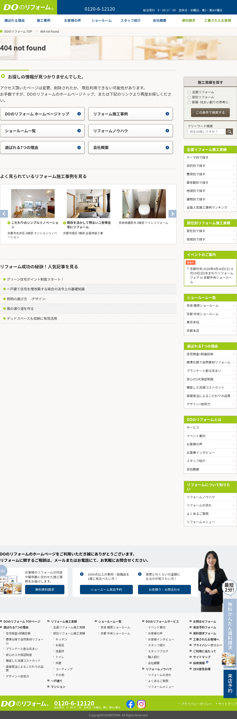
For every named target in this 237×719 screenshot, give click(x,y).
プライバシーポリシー (207, 645)
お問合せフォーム (204, 621)
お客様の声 (194, 444)
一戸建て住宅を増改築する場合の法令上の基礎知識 (46, 288)
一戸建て (56, 681)
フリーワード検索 (200, 126)
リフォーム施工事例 (131, 114)
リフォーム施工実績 (64, 621)
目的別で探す (195, 165)
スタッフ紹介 (195, 460)
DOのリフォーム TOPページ (21, 621)
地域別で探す (195, 190)
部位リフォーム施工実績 (69, 633)
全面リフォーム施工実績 (207, 149)
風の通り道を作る (20, 308)
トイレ (60, 657)
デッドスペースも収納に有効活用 (32, 318)
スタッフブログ (158, 651)
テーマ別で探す (197, 157)
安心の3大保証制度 (199, 379)
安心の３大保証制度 (19, 655)
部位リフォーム (201, 97)
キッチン (61, 639)
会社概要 (131, 147)
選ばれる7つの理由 (43, 147)
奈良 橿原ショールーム (202, 305)
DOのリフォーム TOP (18, 31)
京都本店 (192, 330)
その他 (60, 675)
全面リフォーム (201, 92)
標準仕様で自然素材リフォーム (208, 362)
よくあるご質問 (197, 513)
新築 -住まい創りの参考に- (209, 102)
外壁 (58, 663)
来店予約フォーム (204, 627)
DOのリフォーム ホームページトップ (43, 114)
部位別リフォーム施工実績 (208, 222)
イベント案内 (195, 436)
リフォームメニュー (200, 522)
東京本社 (192, 322)
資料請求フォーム (204, 633)
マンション (58, 686)
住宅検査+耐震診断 (199, 354)
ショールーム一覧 (43, 131)
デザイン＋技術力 (17, 676)
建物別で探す (195, 199)
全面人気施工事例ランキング (206, 207)
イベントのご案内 (201, 254)
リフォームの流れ (199, 505)
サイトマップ (201, 657)
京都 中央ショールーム (202, 314)
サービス (192, 427)
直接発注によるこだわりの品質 (208, 395)
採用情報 (200, 663)
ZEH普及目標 (201, 669)
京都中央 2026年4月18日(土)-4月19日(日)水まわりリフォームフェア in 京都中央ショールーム (211, 275)
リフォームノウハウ (131, 131)
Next (172, 214)
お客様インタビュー (200, 452)
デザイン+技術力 (198, 404)
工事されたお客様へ (206, 639)
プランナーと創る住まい (203, 370)
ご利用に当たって (204, 651)
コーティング (64, 669)
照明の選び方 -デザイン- (26, 298)
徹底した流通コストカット (205, 387)
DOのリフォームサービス (162, 621)
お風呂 (60, 645)
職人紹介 (154, 657)
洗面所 (60, 651)
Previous (4, 214)
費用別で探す (195, 174)
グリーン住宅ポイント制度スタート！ (35, 279)
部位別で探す (195, 230)
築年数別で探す (197, 182)
